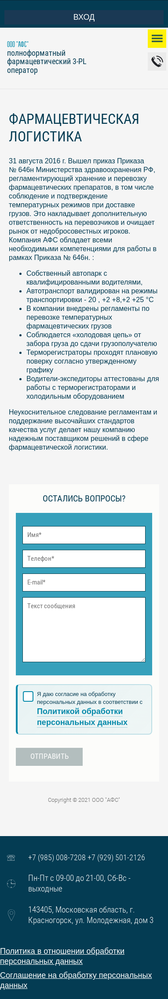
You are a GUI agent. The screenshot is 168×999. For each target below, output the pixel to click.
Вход (49, 17)
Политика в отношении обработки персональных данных (62, 956)
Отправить (49, 756)
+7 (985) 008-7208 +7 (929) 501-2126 (86, 857)
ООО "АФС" (18, 44)
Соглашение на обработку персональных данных (76, 980)
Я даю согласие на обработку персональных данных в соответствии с (89, 709)
